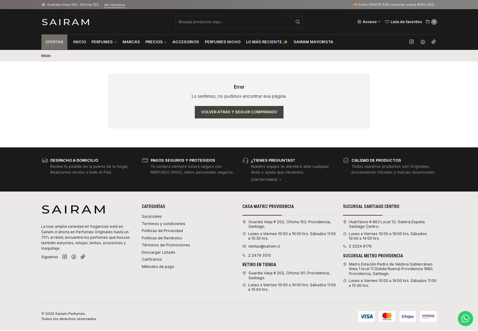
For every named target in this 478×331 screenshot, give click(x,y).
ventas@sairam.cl (261, 246)
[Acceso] (369, 21)
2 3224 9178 (357, 246)
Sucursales (152, 216)
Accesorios (186, 42)
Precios (156, 42)
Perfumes (104, 42)
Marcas (131, 42)
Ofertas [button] (54, 42)
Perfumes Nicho (223, 42)
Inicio (79, 42)
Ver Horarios (114, 5)
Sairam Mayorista (313, 42)
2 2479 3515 (256, 255)
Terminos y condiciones (163, 223)
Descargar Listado (158, 252)
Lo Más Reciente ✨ (267, 42)
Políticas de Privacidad (162, 230)
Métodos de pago (158, 266)
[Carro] (431, 22)
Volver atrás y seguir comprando (239, 112)
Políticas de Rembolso (162, 238)
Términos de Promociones (166, 245)
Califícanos (152, 259)
